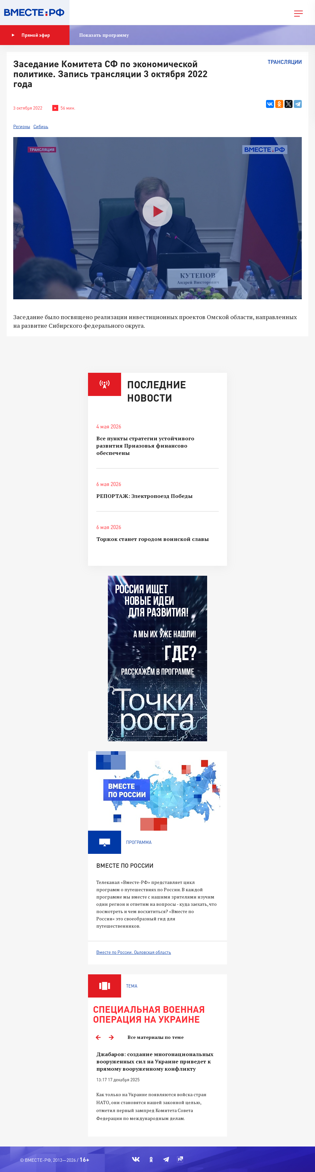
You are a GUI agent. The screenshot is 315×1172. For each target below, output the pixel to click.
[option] (157, 1090)
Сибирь (40, 126)
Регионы (21, 126)
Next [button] (111, 1037)
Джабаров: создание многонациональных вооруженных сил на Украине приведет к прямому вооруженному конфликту (154, 1061)
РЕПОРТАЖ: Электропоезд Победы (144, 496)
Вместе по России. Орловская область (133, 952)
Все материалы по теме (156, 1037)
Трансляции (285, 62)
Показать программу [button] (104, 35)
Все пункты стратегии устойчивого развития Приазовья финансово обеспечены (145, 446)
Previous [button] (98, 1037)
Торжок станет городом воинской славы (152, 539)
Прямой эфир (31, 35)
